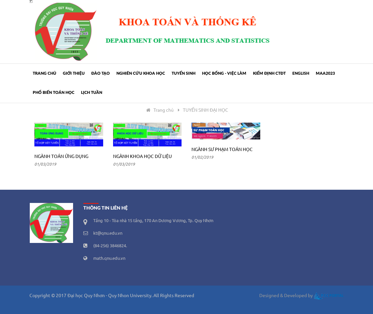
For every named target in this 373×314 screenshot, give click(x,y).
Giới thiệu (74, 73)
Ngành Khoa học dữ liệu (142, 156)
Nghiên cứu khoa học (140, 73)
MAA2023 (325, 73)
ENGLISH (300, 73)
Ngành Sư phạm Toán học (222, 149)
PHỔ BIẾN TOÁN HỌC (53, 93)
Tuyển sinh (183, 73)
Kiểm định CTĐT (269, 73)
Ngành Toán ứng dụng (61, 156)
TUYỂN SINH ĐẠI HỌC (205, 110)
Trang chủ (44, 73)
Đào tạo (100, 73)
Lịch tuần (91, 93)
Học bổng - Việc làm (224, 73)
